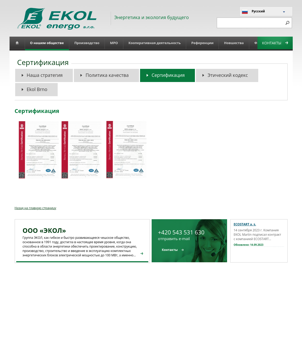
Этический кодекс (228, 75)
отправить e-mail (174, 238)
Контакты (275, 42)
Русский (253, 12)
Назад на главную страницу (35, 208)
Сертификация (168, 75)
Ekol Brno (37, 89)
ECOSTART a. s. (245, 224)
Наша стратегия (45, 75)
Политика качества (106, 75)
